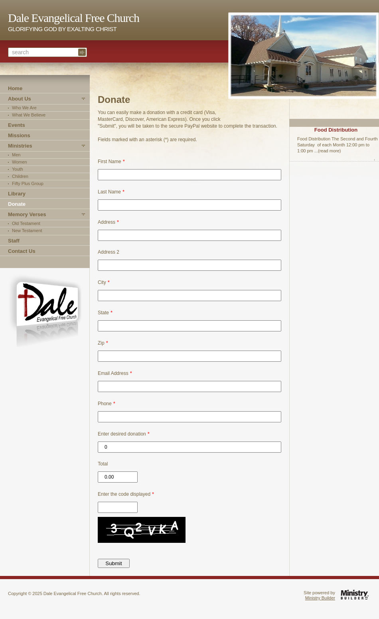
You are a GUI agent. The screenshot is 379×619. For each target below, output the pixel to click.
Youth (17, 169)
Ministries (20, 146)
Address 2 (108, 252)
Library (17, 194)
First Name (109, 161)
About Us (19, 99)
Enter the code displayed (124, 494)
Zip (101, 343)
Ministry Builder (320, 597)
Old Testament (26, 223)
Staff (14, 241)
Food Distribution (335, 130)
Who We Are (24, 107)
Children (20, 176)
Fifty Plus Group (27, 183)
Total (103, 464)
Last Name (109, 192)
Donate (17, 204)
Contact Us (22, 251)
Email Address (113, 373)
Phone (105, 403)
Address (106, 222)
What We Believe (28, 114)
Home (15, 88)
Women (19, 162)
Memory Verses (27, 214)
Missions (19, 135)
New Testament (27, 230)
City (102, 282)
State (103, 312)
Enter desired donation (122, 434)
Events (16, 125)
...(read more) (327, 150)
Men (16, 154)
